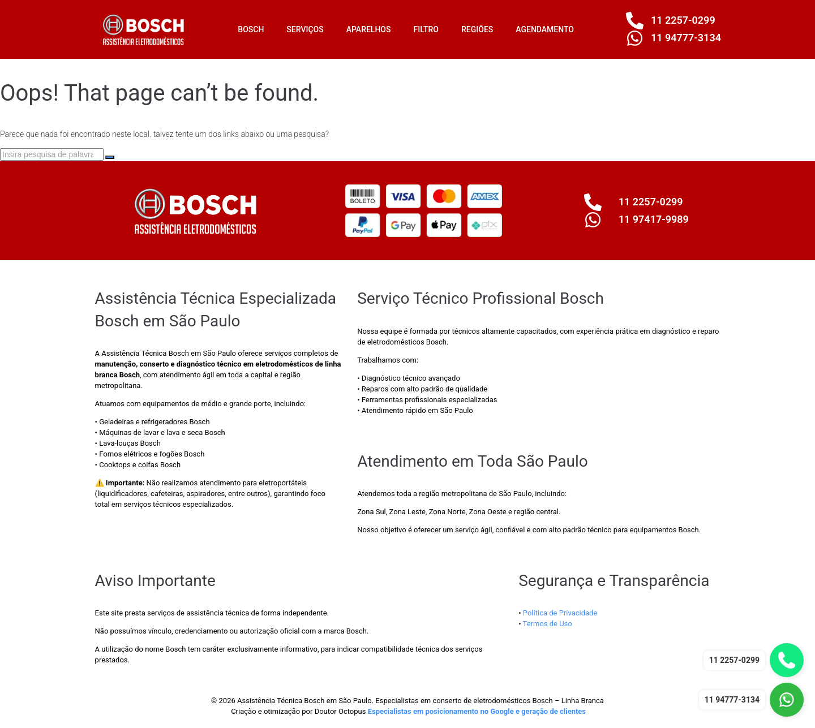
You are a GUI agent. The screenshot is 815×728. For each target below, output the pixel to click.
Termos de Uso (547, 623)
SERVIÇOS (304, 29)
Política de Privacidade (560, 613)
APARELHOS (368, 29)
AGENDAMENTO (545, 29)
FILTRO (426, 29)
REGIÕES (477, 29)
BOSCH (251, 29)
